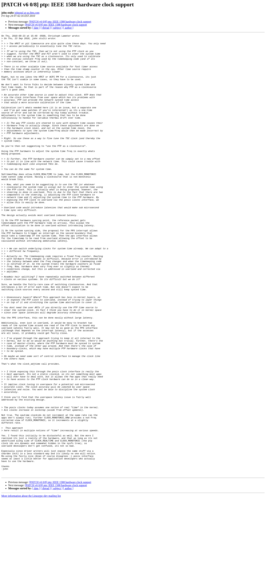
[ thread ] (46, 27)
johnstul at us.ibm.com (26, 12)
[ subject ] (57, 27)
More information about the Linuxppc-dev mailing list (31, 584)
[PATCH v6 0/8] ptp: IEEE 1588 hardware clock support (60, 21)
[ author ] (68, 27)
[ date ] (36, 27)
